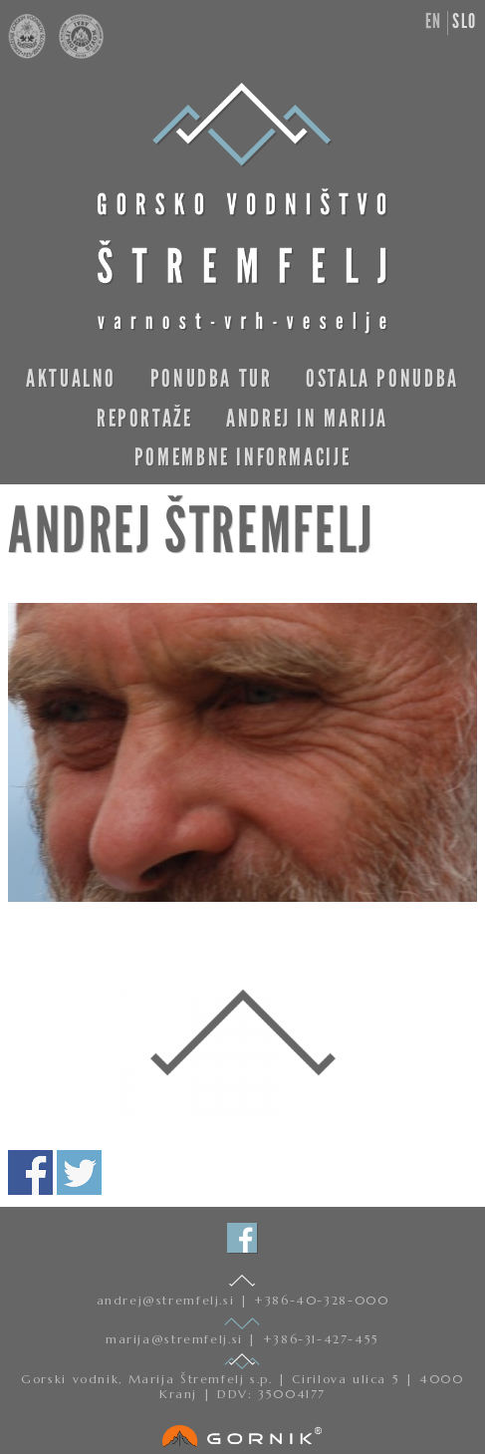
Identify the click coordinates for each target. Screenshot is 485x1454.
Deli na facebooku (30, 1172)
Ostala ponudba (382, 378)
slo (464, 21)
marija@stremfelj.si (177, 1338)
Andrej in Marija (307, 418)
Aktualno (71, 378)
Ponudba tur (211, 378)
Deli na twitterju (79, 1172)
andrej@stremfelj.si (168, 1300)
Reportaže (145, 418)
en (433, 21)
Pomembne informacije (242, 456)
